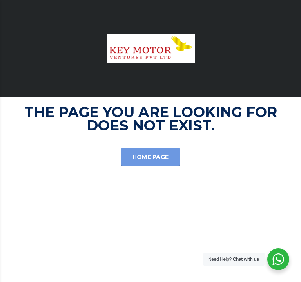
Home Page (150, 157)
